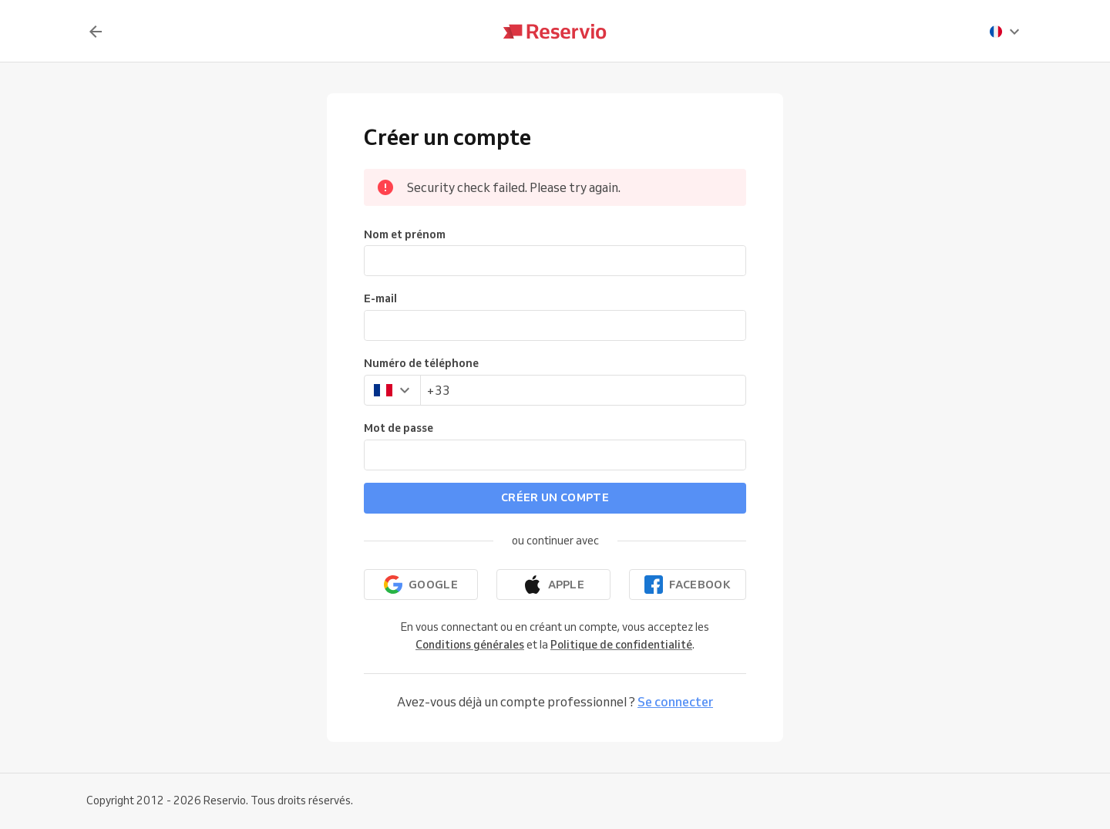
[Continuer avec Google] (421, 584)
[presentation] (1005, 31)
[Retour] (95, 31)
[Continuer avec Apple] (553, 584)
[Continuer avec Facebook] (687, 584)
